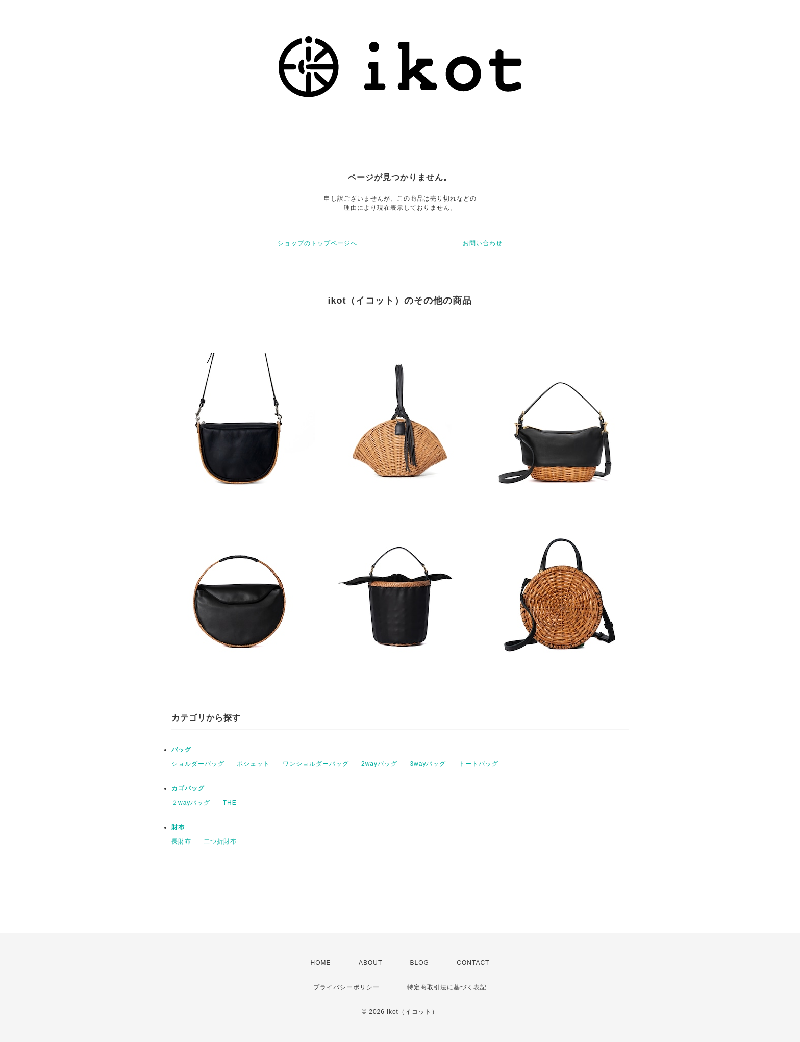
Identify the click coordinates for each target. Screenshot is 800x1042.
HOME (321, 962)
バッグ (181, 749)
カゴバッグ (188, 788)
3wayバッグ (428, 763)
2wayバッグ (379, 763)
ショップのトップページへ (317, 243)
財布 (178, 827)
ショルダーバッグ (197, 763)
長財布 (181, 841)
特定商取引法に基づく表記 (447, 987)
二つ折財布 (220, 841)
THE (230, 802)
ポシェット (253, 763)
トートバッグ (478, 763)
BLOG (419, 962)
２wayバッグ (190, 802)
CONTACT (473, 962)
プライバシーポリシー (346, 987)
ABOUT (370, 962)
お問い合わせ (483, 243)
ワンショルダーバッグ (316, 763)
